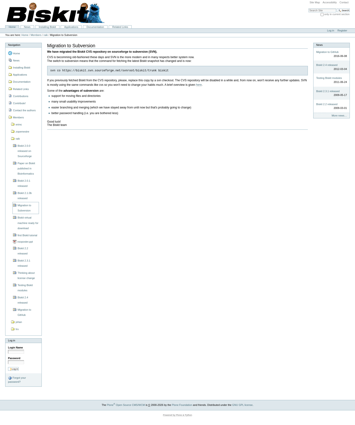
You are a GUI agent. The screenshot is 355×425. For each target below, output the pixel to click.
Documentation (95, 27)
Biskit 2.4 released (326, 65)
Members (36, 35)
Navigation (14, 44)
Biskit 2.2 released (326, 104)
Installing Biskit (47, 27)
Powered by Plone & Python (177, 415)
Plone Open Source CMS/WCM (126, 405)
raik (46, 35)
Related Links (120, 27)
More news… (339, 115)
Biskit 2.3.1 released (327, 91)
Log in (330, 30)
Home (12, 27)
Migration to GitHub (327, 52)
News (27, 27)
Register (342, 30)
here (199, 84)
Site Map (314, 2)
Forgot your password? (17, 379)
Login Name (15, 347)
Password (14, 358)
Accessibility (330, 2)
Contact (343, 2)
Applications (71, 27)
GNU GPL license (242, 405)
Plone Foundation (182, 405)
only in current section (337, 14)
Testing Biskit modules (329, 78)
